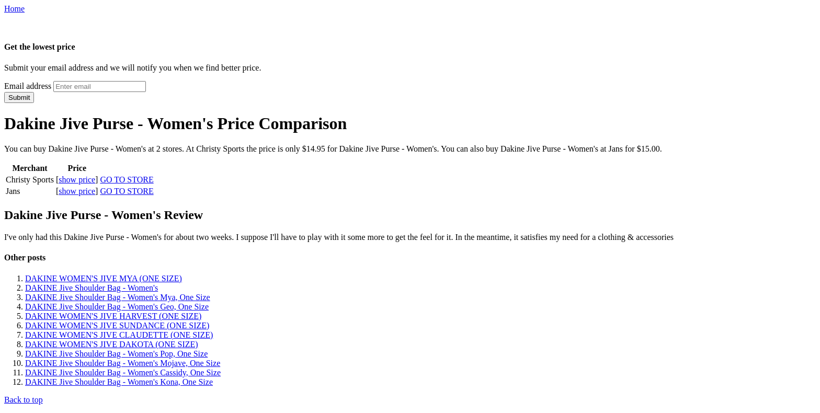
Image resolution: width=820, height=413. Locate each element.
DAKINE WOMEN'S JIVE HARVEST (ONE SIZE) (113, 316)
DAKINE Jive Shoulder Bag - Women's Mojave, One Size (122, 363)
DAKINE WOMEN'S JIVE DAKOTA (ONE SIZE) (111, 344)
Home (14, 8)
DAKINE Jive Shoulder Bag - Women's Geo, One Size (117, 306)
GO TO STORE (126, 179)
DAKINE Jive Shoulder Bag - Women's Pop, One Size (116, 353)
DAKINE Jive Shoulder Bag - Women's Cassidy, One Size (123, 372)
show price (77, 179)
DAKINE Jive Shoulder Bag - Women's (91, 287)
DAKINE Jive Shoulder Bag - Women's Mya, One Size (117, 297)
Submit (19, 97)
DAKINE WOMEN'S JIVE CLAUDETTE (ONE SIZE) (119, 334)
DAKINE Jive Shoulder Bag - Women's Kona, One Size (119, 381)
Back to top (23, 399)
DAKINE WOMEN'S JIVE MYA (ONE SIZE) (103, 278)
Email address (27, 86)
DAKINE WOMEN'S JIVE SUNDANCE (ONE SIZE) (117, 325)
